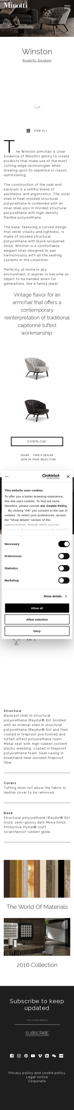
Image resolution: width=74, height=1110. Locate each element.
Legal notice (37, 1077)
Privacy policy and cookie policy (36, 1073)
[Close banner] (68, 476)
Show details (53, 596)
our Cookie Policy (53, 505)
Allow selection (37, 619)
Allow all (37, 608)
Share (25, 455)
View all (37, 130)
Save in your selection (38, 459)
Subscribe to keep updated (37, 1004)
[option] (37, 18)
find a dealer (43, 455)
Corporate (37, 1081)
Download (37, 441)
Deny (37, 630)
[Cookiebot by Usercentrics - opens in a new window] (44, 476)
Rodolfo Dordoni (37, 60)
